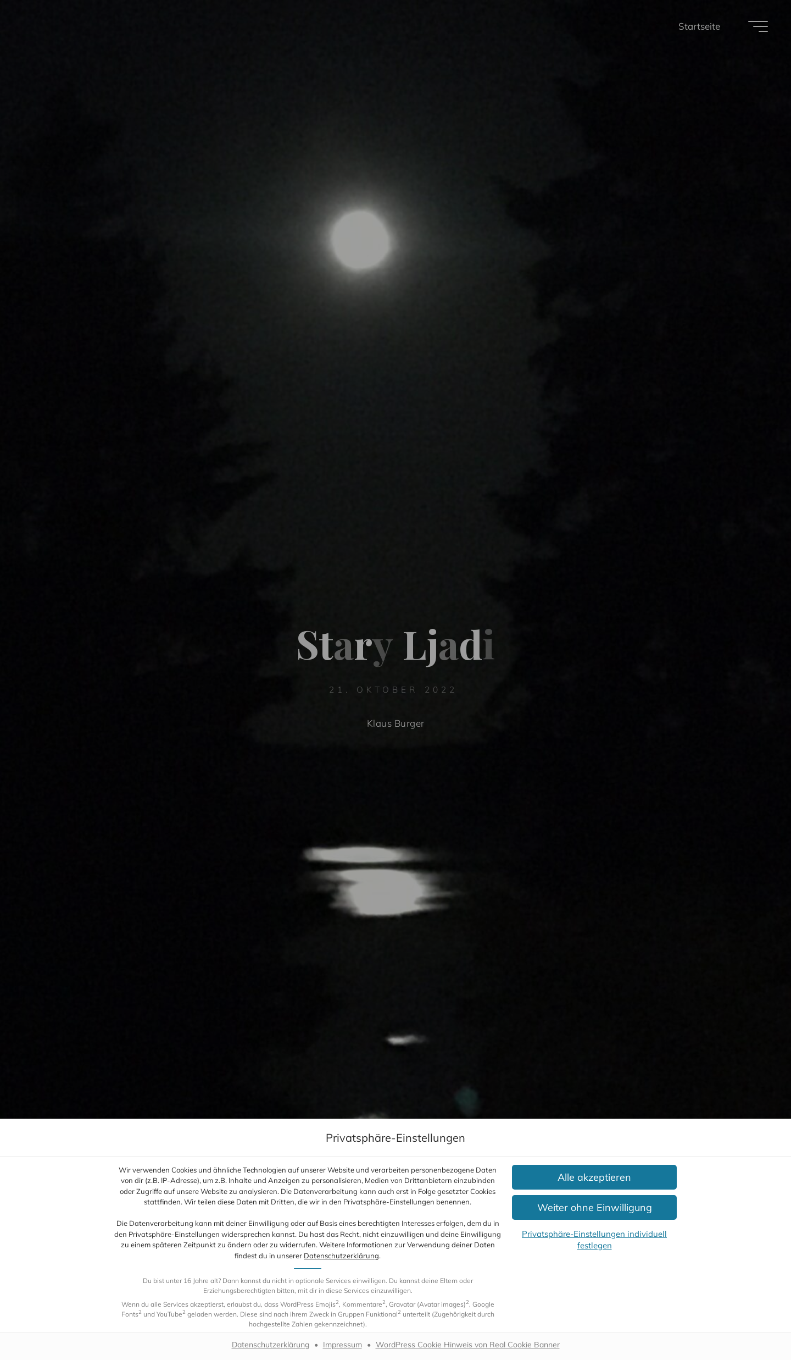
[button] (594, 1177)
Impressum (342, 1345)
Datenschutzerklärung (341, 1255)
